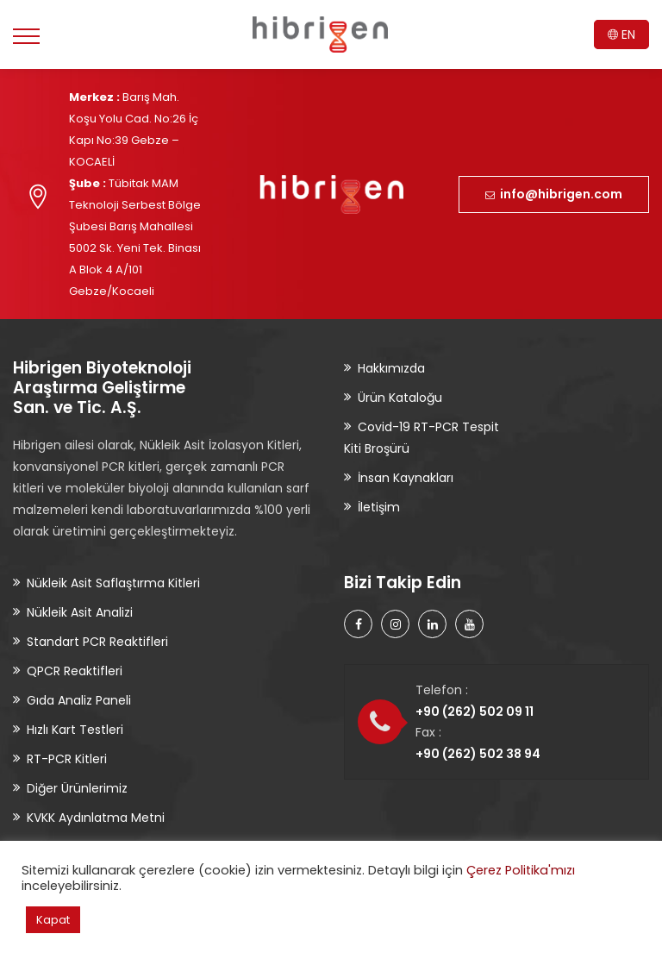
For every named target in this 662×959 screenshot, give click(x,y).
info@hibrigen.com (553, 194)
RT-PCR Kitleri (67, 759)
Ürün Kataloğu (400, 397)
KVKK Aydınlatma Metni (96, 817)
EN (621, 34)
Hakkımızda (391, 368)
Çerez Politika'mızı (520, 870)
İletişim (379, 507)
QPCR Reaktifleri (74, 671)
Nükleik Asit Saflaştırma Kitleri (113, 583)
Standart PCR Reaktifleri (97, 641)
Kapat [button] (53, 920)
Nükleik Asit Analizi (80, 612)
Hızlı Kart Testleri (75, 729)
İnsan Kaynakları (405, 477)
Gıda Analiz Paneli (79, 700)
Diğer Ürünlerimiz (77, 788)
